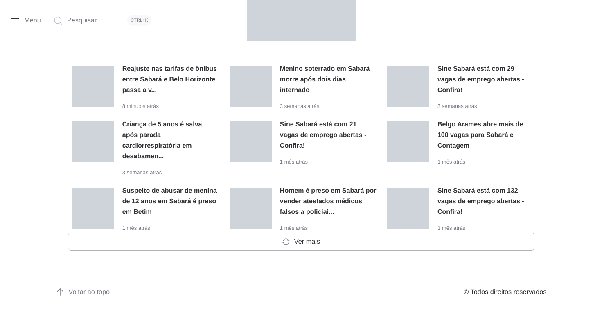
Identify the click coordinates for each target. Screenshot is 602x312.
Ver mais (301, 231)
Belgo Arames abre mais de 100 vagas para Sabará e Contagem (480, 135)
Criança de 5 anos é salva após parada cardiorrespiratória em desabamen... (170, 135)
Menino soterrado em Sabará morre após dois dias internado (325, 79)
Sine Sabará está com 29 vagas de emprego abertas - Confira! (480, 79)
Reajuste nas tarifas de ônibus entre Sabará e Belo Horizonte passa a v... (169, 79)
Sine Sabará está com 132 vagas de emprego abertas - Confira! (480, 190)
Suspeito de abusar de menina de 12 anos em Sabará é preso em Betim (169, 190)
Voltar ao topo (83, 280)
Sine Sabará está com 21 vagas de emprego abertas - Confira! (323, 135)
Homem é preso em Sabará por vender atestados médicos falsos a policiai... (328, 190)
